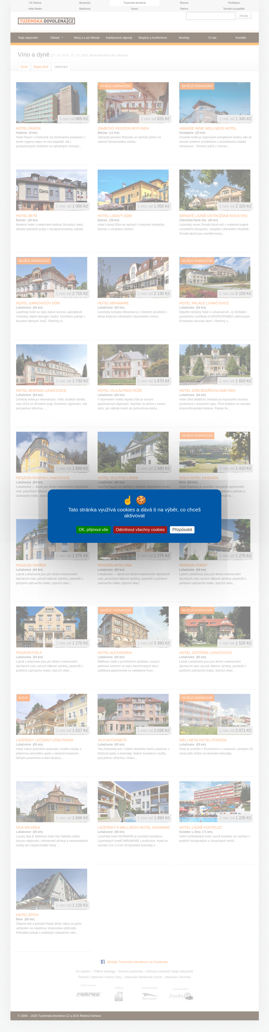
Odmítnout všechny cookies (140, 530)
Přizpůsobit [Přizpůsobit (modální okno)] (182, 530)
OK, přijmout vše (93, 530)
